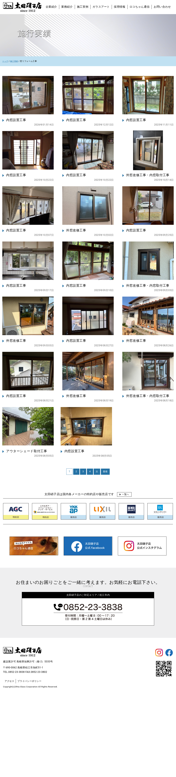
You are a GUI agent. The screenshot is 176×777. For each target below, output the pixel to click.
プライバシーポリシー (31, 762)
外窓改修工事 (76, 265)
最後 (105, 553)
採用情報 (119, 6)
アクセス (10, 762)
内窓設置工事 (16, 131)
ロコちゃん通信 (140, 6)
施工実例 (82, 6)
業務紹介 (67, 6)
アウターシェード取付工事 (27, 533)
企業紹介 (51, 6)
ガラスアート (101, 6)
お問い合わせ (162, 6)
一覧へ (125, 575)
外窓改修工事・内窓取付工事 (148, 198)
